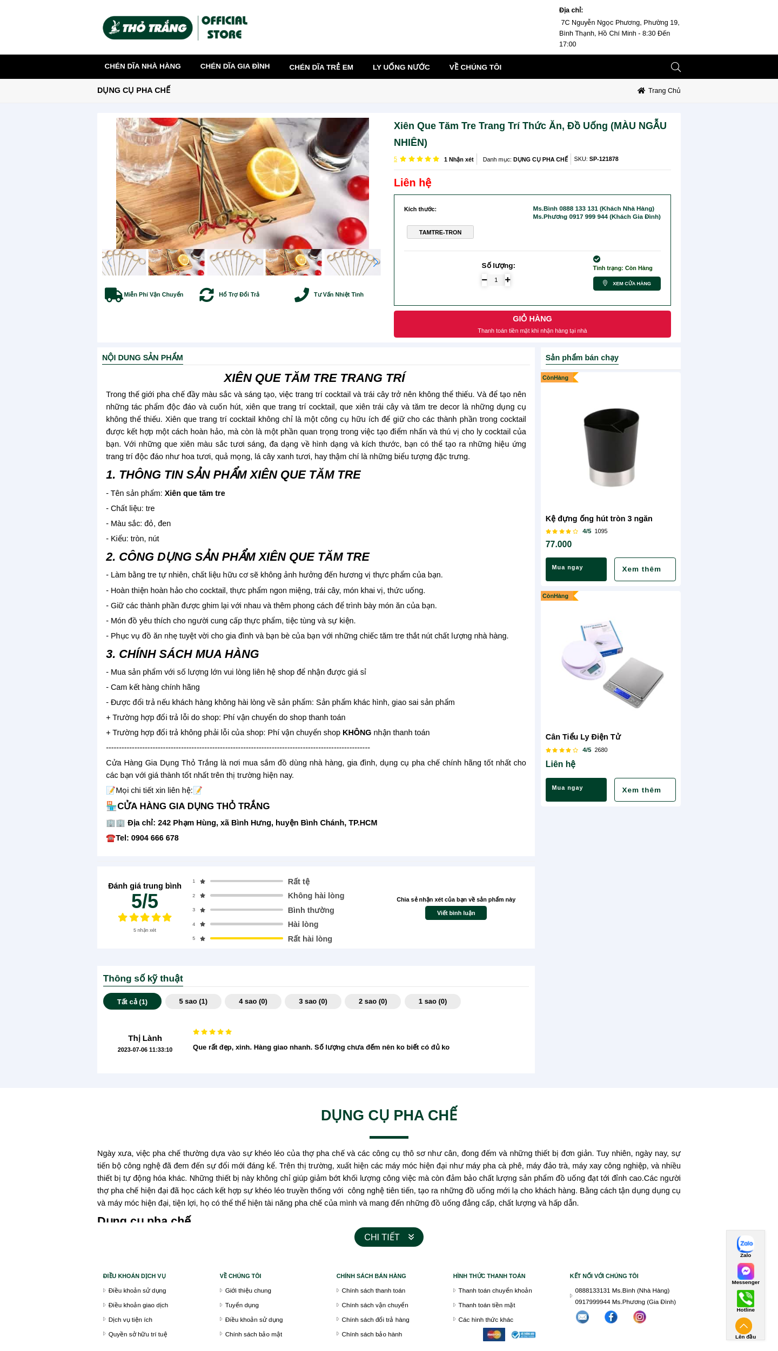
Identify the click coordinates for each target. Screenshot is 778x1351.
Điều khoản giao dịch (139, 1304)
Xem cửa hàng (632, 283)
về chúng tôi (476, 67)
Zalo (745, 1255)
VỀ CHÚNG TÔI (240, 1276)
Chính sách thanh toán (374, 1290)
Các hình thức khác (486, 1319)
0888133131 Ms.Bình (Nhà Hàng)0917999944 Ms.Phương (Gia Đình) (625, 1296)
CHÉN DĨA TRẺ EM (322, 67)
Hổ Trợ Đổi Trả (239, 294)
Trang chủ (664, 91)
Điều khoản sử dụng (254, 1319)
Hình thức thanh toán (489, 1276)
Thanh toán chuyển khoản (495, 1290)
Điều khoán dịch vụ (134, 1276)
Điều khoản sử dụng (137, 1290)
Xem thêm (641, 569)
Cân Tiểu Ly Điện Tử (583, 736)
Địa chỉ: (571, 10)
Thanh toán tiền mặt (487, 1304)
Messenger (746, 1282)
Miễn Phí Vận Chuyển (154, 294)
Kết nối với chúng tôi (604, 1276)
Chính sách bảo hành (372, 1333)
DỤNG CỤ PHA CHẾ (133, 90)
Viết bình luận (456, 913)
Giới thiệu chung (248, 1290)
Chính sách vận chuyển (375, 1304)
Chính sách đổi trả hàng (376, 1319)
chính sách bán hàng (371, 1276)
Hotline (745, 1310)
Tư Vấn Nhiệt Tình (339, 294)
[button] (375, 262)
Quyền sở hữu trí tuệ (138, 1333)
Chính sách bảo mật (254, 1333)
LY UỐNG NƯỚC (401, 67)
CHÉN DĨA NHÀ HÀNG (143, 66)
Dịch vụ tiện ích (130, 1319)
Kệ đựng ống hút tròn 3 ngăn (599, 518)
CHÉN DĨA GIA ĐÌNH (235, 66)
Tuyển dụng (242, 1304)
